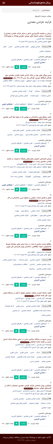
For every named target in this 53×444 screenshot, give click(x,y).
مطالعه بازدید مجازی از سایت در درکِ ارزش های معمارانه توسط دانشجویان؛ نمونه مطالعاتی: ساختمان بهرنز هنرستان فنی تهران (28, 247)
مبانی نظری (20, 306)
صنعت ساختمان (45, 134)
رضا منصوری (40, 252)
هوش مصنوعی (34, 403)
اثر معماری (16, 310)
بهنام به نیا (41, 80)
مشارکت (37, 91)
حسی (32, 352)
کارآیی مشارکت (46, 95)
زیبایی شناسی (18, 134)
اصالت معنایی (35, 211)
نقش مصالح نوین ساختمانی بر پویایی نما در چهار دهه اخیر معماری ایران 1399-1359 (27, 118)
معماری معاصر (46, 315)
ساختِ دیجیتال (46, 403)
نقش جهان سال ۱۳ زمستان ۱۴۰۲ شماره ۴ (34, 301)
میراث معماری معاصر (44, 220)
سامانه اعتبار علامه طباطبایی (42, 310)
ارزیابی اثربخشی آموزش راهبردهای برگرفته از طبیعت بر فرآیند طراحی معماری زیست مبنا (29, 160)
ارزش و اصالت (23, 260)
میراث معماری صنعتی (44, 264)
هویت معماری (46, 407)
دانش (10, 46)
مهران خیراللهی (31, 80)
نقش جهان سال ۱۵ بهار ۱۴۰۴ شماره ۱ (35, 393)
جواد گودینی (40, 39)
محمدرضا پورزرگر (30, 122)
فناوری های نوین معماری (19, 403)
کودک (30, 91)
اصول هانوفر (47, 176)
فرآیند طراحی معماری (21, 46)
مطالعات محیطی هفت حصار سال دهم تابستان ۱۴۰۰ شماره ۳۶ (27, 86)
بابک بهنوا (41, 122)
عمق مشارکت (34, 95)
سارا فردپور (41, 203)
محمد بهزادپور (30, 298)
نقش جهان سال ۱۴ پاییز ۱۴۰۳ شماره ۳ (35, 347)
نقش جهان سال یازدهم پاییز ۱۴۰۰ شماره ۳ (33, 125)
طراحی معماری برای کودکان (19, 95)
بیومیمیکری (37, 176)
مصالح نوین (25, 211)
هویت (17, 211)
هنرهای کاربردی (16, 59)
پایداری (9, 134)
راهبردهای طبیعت (34, 172)
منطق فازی (34, 215)
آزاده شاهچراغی (22, 164)
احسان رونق (41, 391)
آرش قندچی (41, 298)
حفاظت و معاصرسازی (20, 264)
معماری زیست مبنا (17, 176)
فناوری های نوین (18, 130)
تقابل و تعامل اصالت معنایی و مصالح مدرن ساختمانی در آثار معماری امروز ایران (29, 199)
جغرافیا (30, 104)
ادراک (38, 352)
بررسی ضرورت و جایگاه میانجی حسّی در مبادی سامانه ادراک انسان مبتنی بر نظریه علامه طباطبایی (27, 340)
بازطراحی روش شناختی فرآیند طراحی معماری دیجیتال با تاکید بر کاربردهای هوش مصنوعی (28, 387)
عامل (4, 46)
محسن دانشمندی (29, 391)
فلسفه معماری (26, 310)
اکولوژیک (28, 176)
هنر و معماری (28, 59)
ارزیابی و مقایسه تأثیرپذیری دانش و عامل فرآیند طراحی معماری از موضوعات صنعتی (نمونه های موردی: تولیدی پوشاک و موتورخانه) (27, 35)
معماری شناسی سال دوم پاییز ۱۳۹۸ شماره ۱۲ (33, 41)
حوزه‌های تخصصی (41, 59)
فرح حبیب (32, 164)
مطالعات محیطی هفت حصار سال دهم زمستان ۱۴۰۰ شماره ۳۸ (27, 167)
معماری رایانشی (18, 398)
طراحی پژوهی (35, 46)
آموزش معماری (35, 260)
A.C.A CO (21, 440)
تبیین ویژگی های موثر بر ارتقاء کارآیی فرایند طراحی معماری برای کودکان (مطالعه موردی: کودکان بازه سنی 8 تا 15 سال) (27, 76)
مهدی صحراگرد (19, 80)
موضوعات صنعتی (45, 51)
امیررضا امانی (17, 391)
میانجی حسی (34, 361)
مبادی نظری (24, 352)
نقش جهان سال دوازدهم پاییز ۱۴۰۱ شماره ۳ (33, 206)
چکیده (24, 67)
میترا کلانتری (19, 298)
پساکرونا (32, 269)
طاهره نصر (31, 252)
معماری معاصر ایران (31, 134)
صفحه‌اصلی (46, 10)
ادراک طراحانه (9, 306)
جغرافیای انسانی (20, 104)
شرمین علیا (41, 164)
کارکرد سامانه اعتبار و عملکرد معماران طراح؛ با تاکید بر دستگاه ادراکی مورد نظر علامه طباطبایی (27, 294)
